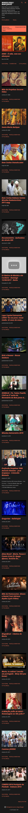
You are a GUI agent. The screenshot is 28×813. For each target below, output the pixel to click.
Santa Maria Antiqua (11, 127)
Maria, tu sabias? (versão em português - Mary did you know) (14, 673)
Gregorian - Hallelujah (11, 518)
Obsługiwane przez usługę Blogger (14, 807)
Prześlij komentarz (14, 99)
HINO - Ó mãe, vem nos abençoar (11, 55)
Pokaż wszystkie (20, 27)
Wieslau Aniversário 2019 (12, 433)
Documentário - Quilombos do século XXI (13, 239)
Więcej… (15, 20)
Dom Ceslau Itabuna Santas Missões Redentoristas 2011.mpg (13, 200)
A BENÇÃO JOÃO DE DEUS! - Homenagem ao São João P (13, 712)
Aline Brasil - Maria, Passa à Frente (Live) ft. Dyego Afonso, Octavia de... (13, 556)
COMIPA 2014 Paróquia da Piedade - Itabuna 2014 (13, 785)
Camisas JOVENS (9, 749)
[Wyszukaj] (22, 2)
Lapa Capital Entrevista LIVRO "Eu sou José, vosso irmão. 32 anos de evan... (12, 317)
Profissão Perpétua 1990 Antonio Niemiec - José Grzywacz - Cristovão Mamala (12, 471)
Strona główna (5, 20)
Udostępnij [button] (5, 63)
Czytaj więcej (22, 63)
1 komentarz (12, 63)
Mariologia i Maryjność (8, 3)
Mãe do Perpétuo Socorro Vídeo (12, 90)
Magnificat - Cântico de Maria (12, 635)
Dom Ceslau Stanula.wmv (12, 162)
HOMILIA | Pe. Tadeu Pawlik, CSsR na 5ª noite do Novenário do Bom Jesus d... (14, 395)
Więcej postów (22, 801)
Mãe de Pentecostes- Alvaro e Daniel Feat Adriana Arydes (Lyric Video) (13, 596)
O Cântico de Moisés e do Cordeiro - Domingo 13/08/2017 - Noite (12, 277)
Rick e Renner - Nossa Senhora (11, 356)
